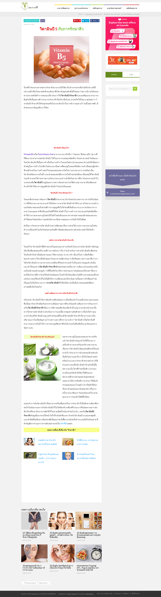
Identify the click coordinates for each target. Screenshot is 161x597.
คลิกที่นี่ (63, 423)
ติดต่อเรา (126, 593)
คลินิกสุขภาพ (97, 8)
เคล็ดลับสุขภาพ (131, 8)
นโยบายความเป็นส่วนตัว (104, 593)
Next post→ (44, 583)
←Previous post (29, 583)
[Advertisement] (61, 127)
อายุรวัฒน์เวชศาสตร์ (114, 8)
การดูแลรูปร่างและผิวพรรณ (31, 20)
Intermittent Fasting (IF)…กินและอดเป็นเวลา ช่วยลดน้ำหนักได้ (88, 567)
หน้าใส (42, 20)
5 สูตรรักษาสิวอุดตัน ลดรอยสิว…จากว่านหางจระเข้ (48, 458)
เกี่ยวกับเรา (118, 593)
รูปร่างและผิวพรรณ (81, 8)
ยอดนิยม (114, 74)
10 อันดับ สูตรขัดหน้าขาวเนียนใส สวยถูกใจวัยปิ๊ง (61, 566)
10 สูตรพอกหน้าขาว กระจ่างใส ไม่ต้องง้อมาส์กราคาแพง (34, 567)
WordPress (89, 594)
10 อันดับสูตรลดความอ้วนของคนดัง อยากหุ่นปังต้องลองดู (88, 535)
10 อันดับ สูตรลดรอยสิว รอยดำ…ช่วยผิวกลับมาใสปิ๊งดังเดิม (61, 535)
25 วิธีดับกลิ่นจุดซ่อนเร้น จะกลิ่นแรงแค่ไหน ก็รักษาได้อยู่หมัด (34, 535)
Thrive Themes (72, 594)
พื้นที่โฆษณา (136, 593)
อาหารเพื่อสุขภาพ (63, 8)
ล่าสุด (131, 74)
